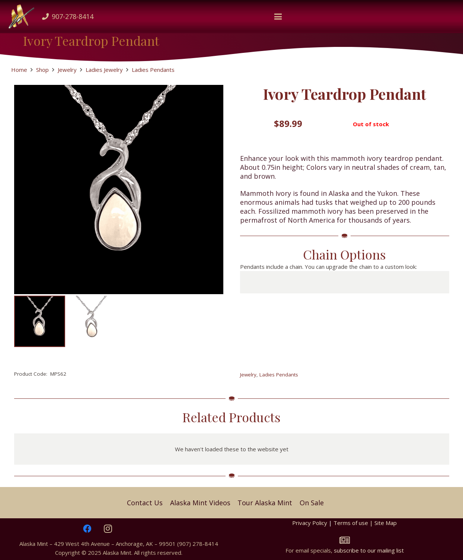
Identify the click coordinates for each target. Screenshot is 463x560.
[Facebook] (87, 528)
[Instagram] (108, 528)
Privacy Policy (309, 522)
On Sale (312, 502)
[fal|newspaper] (344, 540)
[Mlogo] (22, 16)
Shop (42, 69)
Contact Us (145, 502)
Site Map (385, 522)
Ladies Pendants (153, 69)
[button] (278, 16)
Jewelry (67, 69)
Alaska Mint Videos (200, 502)
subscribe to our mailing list (369, 550)
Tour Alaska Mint (264, 502)
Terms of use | (353, 522)
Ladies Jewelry (104, 69)
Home (19, 69)
